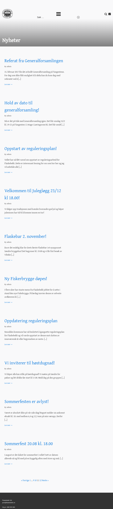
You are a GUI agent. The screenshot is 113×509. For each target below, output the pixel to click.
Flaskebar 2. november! (25, 236)
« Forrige (25, 480)
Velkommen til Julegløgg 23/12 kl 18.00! (32, 194)
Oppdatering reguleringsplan (30, 320)
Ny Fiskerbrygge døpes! (25, 278)
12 (40, 480)
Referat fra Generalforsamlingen (33, 60)
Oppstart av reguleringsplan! (30, 148)
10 (36, 480)
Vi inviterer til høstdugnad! (29, 362)
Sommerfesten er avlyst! (26, 401)
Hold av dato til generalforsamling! (21, 106)
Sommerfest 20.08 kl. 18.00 (28, 443)
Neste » (45, 480)
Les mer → (8, 84)
